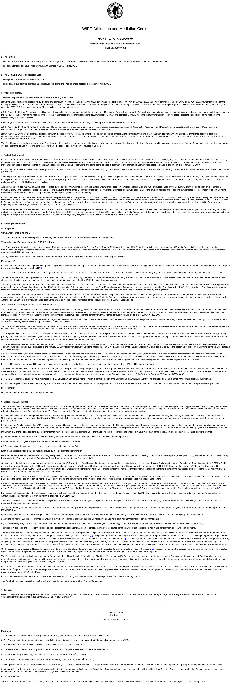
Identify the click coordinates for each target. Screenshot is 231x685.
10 (153, 549)
